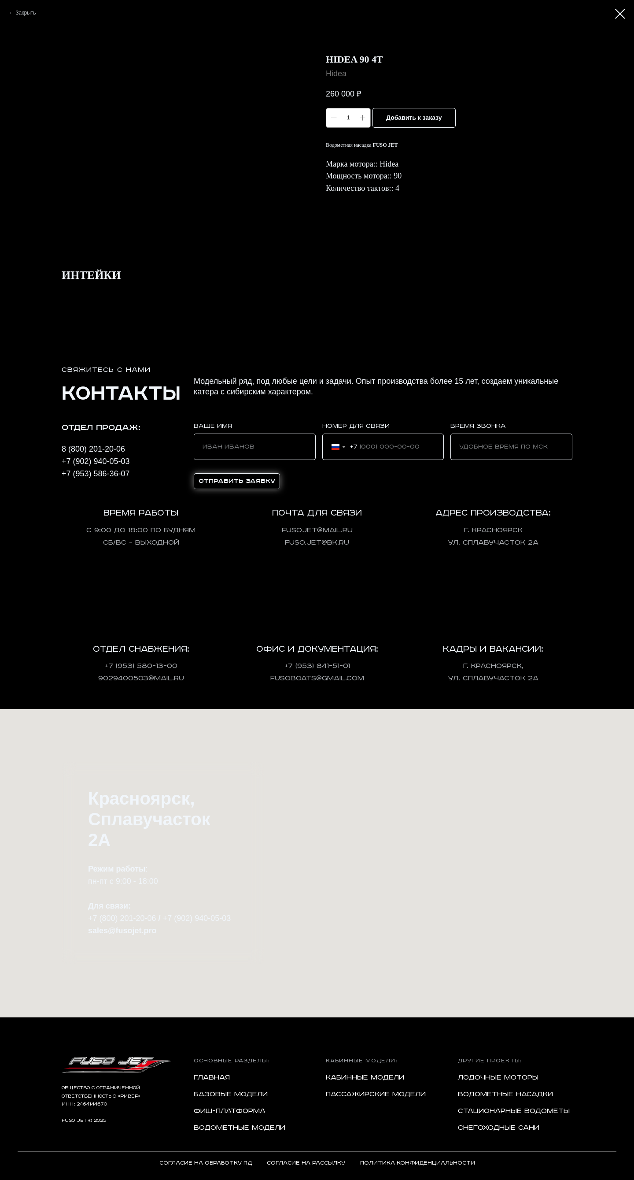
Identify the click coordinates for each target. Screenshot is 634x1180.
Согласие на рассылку (306, 1163)
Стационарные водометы (514, 1111)
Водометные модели (239, 1128)
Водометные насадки (505, 1094)
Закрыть (25, 13)
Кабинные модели (365, 1077)
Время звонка (478, 426)
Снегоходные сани (498, 1128)
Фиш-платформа (229, 1111)
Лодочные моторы (498, 1077)
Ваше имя (213, 426)
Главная (212, 1077)
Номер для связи (356, 426)
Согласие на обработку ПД (205, 1163)
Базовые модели (231, 1094)
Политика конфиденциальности (417, 1163)
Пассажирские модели (376, 1094)
